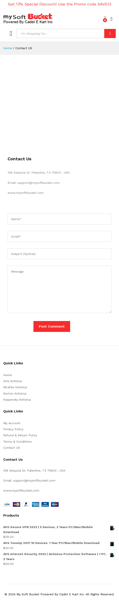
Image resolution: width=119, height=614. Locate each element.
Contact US (11, 447)
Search (110, 33)
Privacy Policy (13, 429)
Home (7, 375)
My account (11, 423)
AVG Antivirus (12, 381)
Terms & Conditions (17, 441)
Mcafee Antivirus (15, 387)
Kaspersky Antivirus (17, 399)
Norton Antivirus (14, 393)
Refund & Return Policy (20, 435)
